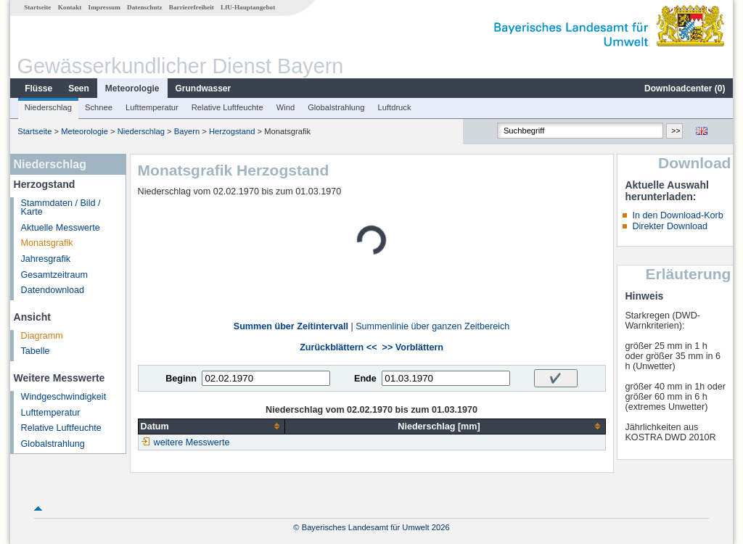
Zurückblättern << (338, 347)
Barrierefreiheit (191, 7)
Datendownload (53, 290)
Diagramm (42, 336)
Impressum (104, 7)
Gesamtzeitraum (54, 275)
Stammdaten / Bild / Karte (61, 208)
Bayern (187, 131)
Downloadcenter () (684, 88)
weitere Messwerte (192, 442)
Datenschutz (145, 7)
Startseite (37, 7)
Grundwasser (203, 88)
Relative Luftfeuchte (227, 107)
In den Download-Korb (677, 215)
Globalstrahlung (336, 107)
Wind (285, 107)
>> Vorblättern (412, 347)
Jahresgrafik (46, 259)
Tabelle (35, 351)
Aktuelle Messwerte (60, 228)
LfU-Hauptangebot (248, 7)
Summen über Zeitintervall (291, 326)
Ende (365, 379)
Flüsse (38, 88)
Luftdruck (394, 107)
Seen (78, 88)
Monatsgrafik (47, 243)
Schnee (98, 107)
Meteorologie (132, 88)
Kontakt (70, 7)
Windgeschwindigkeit (64, 397)
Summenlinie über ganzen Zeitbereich (432, 326)
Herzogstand (232, 131)
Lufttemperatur (152, 107)
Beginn (181, 379)
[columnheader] (211, 426)
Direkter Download (669, 226)
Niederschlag (48, 107)
